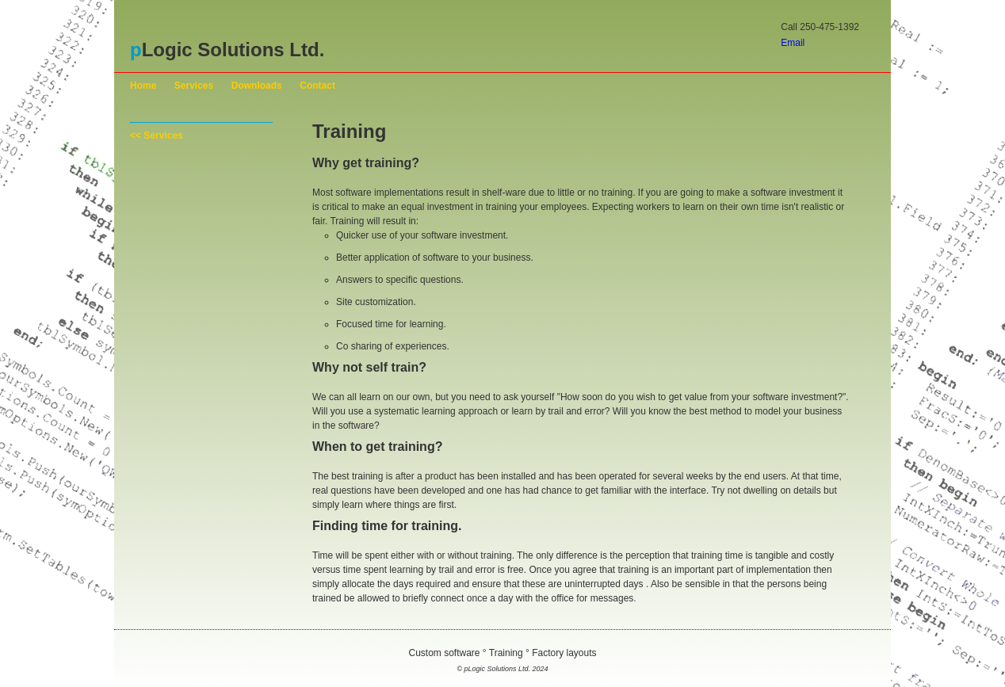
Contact (317, 85)
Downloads (256, 85)
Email (792, 42)
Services (193, 85)
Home (143, 85)
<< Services (156, 135)
